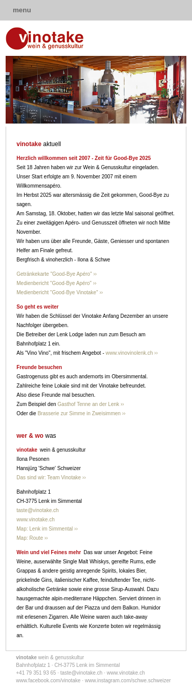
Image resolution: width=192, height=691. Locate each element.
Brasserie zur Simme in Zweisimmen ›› (81, 413)
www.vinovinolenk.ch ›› (131, 353)
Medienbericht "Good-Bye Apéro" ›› (56, 283)
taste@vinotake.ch (37, 510)
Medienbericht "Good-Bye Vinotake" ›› (59, 292)
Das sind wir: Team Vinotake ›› (51, 477)
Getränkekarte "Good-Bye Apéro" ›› (56, 274)
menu (22, 10)
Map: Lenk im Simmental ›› (46, 529)
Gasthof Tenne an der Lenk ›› (90, 404)
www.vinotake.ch (35, 519)
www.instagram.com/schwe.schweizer (128, 680)
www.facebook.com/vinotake (48, 680)
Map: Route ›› (32, 538)
